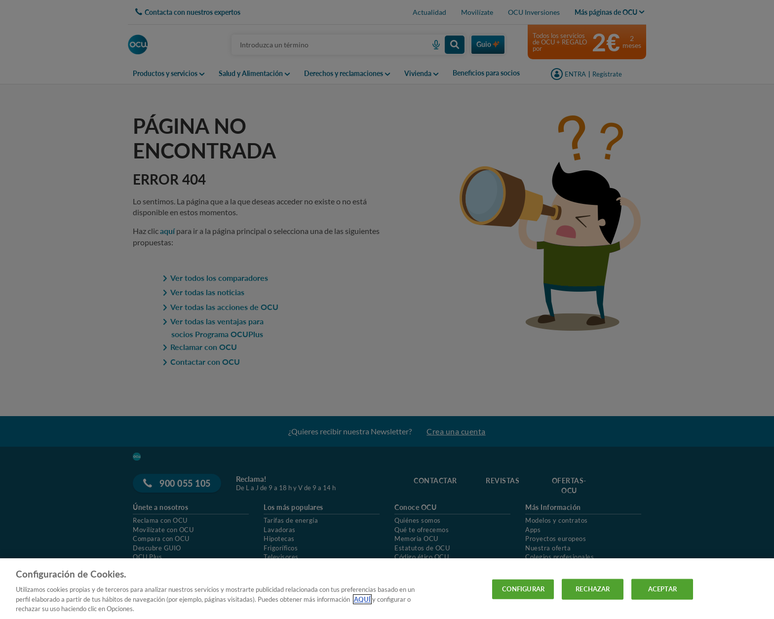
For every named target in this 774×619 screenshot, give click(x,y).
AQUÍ (362, 599)
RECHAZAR (593, 589)
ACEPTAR (662, 589)
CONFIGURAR (523, 589)
